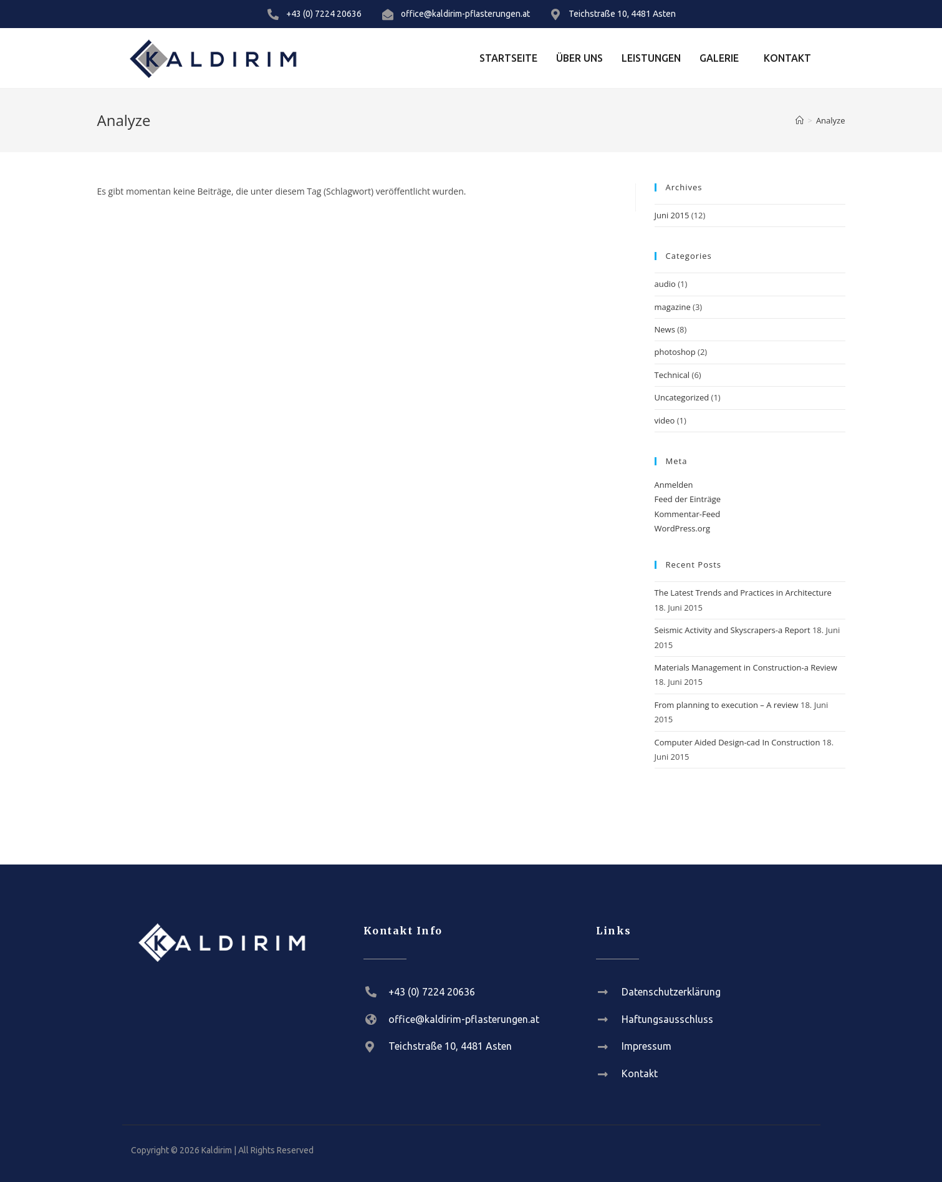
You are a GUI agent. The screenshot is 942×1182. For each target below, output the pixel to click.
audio (665, 283)
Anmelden (674, 484)
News (665, 329)
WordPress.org (683, 528)
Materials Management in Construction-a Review (746, 667)
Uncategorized (682, 397)
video (665, 420)
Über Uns (579, 58)
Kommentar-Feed (688, 514)
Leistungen (651, 58)
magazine (673, 306)
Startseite (508, 58)
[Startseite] (799, 120)
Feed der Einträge (688, 499)
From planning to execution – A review (727, 704)
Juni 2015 (672, 215)
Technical (672, 374)
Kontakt (787, 58)
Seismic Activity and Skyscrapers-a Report (732, 630)
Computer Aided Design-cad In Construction (737, 742)
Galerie (719, 58)
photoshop (675, 351)
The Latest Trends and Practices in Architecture (743, 592)
